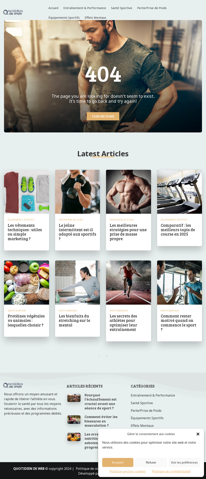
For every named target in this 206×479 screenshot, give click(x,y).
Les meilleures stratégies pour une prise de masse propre (128, 231)
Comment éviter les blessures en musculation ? (100, 420)
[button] (198, 434)
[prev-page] (99, 355)
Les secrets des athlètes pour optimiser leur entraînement (123, 321)
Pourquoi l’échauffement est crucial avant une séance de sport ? (100, 400)
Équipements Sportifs (21, 220)
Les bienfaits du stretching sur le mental (74, 319)
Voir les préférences (184, 462)
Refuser (151, 462)
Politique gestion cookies (128, 471)
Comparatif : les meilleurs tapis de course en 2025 (178, 229)
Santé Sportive (17, 310)
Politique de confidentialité (171, 471)
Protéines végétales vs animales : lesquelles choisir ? (26, 319)
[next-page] (106, 355)
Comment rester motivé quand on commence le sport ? (178, 321)
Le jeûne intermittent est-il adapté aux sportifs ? (77, 231)
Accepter (118, 462)
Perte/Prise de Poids (71, 220)
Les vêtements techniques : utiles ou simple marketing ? (24, 231)
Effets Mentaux (68, 310)
